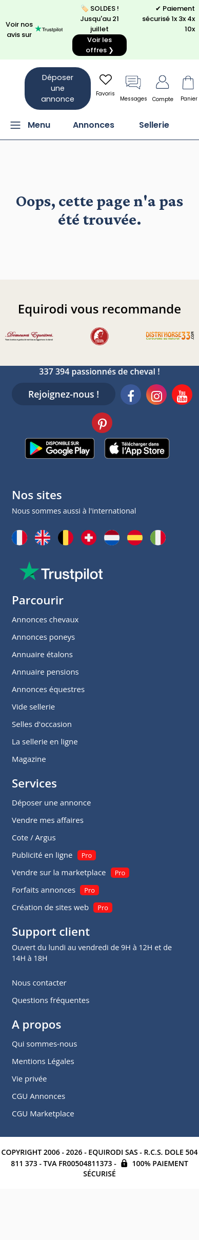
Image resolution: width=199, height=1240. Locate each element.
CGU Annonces (38, 1096)
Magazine (29, 759)
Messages (133, 88)
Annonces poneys (43, 637)
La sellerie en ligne (45, 741)
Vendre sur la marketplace (59, 872)
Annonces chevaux (45, 619)
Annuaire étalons (42, 654)
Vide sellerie (33, 706)
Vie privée (29, 1078)
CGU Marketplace (43, 1113)
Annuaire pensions (45, 671)
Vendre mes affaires (48, 820)
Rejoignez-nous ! (63, 394)
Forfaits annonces (43, 889)
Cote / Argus (34, 837)
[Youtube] (182, 396)
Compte (162, 87)
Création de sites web (50, 907)
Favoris (105, 84)
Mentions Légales (43, 1061)
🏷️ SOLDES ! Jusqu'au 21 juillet (99, 30)
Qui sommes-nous (44, 1043)
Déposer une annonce (57, 88)
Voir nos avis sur (34, 29)
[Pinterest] (102, 424)
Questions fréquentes (50, 1000)
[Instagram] (156, 396)
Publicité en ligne (42, 855)
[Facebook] (131, 396)
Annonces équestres (48, 689)
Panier (188, 88)
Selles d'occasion (42, 724)
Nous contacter (39, 982)
